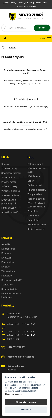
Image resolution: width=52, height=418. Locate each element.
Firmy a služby (8, 207)
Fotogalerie (6, 275)
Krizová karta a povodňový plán (9, 202)
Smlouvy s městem (10, 195)
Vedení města (8, 177)
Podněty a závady (36, 198)
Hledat (41, 27)
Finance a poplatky (36, 190)
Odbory (31, 181)
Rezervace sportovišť (11, 280)
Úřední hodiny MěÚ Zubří (36, 170)
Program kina (8, 262)
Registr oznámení (36, 229)
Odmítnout (26, 409)
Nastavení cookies (13, 394)
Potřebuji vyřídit (35, 164)
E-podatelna (33, 220)
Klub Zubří (6, 257)
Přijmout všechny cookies (26, 402)
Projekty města (8, 182)
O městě (5, 164)
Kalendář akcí (8, 248)
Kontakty (7, 305)
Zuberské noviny (9, 168)
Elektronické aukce (36, 224)
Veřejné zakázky (9, 186)
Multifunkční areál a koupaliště (11, 295)
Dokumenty (33, 215)
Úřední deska (33, 176)
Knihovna (6, 253)
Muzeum (5, 266)
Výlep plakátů (8, 271)
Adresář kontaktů (9, 212)
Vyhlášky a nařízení (10, 191)
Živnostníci (32, 211)
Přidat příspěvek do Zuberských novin (36, 205)
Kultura (12, 48)
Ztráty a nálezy (34, 194)
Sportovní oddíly (9, 289)
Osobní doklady (35, 185)
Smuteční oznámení (11, 173)
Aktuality (5, 244)
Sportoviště (6, 284)
